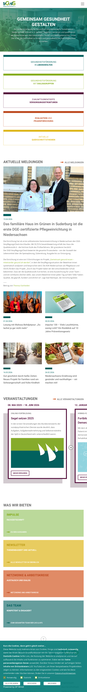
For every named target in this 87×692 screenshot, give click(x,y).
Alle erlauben (11, 683)
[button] (43, 62)
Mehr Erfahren (20, 473)
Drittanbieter (42, 677)
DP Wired (19, 686)
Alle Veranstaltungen (70, 399)
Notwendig (9, 677)
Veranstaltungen (20, 399)
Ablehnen (52, 683)
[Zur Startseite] (9, 4)
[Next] (71, 447)
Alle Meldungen (74, 162)
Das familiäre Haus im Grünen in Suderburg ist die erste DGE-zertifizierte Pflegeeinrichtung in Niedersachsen (43, 229)
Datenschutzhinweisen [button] (65, 673)
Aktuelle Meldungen (23, 162)
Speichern (31, 683)
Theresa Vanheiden (21, 285)
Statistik (25, 677)
